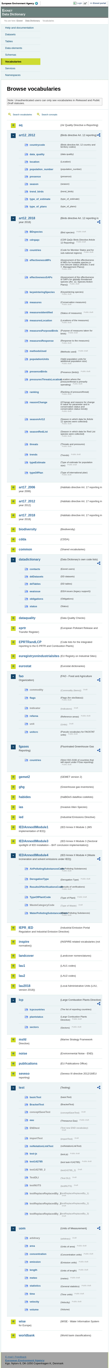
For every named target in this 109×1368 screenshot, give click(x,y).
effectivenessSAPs (41, 277)
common (25, 549)
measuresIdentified (41, 312)
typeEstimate (37, 462)
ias (21, 807)
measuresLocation (41, 320)
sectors (34, 1027)
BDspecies (36, 231)
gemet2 (24, 777)
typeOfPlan (36, 472)
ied (21, 817)
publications (28, 1063)
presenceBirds (38, 371)
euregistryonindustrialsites (39, 656)
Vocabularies (13, 61)
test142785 (36, 1161)
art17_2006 (27, 487)
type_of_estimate (40, 199)
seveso (24, 1073)
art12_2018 (27, 218)
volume (34, 1309)
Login (79, 3)
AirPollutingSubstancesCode (45, 868)
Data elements (13, 48)
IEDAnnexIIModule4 (33, 855)
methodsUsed (38, 351)
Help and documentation (19, 27)
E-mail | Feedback (15, 1356)
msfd (22, 1039)
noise (23, 1053)
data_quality (37, 154)
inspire (24, 941)
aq (21, 125)
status (33, 606)
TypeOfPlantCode (40, 897)
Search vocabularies (22, 114)
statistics (35, 1285)
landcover (26, 955)
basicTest (35, 1097)
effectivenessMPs (40, 260)
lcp (21, 1000)
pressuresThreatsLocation (45, 379)
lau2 (22, 975)
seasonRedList (39, 431)
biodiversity (28, 529)
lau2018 (24, 986)
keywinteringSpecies (42, 292)
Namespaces (13, 75)
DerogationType (39, 878)
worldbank (27, 1335)
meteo (33, 1277)
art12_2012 (27, 135)
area (32, 1245)
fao (21, 676)
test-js (33, 1153)
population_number (41, 169)
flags (33, 697)
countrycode (37, 144)
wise (22, 1321)
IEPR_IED (26, 927)
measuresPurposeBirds (44, 330)
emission (35, 1261)
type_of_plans (38, 206)
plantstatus (36, 1016)
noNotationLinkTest (41, 1146)
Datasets (10, 34)
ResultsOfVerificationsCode (45, 886)
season (34, 184)
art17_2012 (27, 501)
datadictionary (29, 559)
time (32, 1293)
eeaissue (35, 591)
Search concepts (49, 114)
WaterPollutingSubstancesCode (45, 913)
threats (34, 444)
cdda (22, 539)
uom (22, 1228)
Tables (9, 41)
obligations (36, 598)
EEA (21, 3)
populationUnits (39, 359)
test (21, 1087)
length (33, 1269)
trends (33, 454)
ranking (34, 392)
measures (36, 302)
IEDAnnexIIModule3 (33, 841)
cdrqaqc (35, 239)
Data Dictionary (32, 21)
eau (32, 1120)
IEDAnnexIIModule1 (33, 827)
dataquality (27, 618)
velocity (34, 1301)
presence (35, 176)
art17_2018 (27, 515)
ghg (22, 787)
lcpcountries (37, 1009)
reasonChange (38, 402)
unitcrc (34, 731)
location (34, 161)
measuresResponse (42, 340)
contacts (35, 569)
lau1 (22, 965)
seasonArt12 (37, 419)
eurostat (25, 666)
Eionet (20, 21)
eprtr (22, 628)
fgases (24, 746)
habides (25, 797)
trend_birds (37, 191)
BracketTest (37, 1104)
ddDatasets (36, 576)
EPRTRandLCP (30, 642)
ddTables (35, 583)
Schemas (10, 54)
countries (35, 250)
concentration (38, 1253)
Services (10, 68)
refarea (34, 715)
